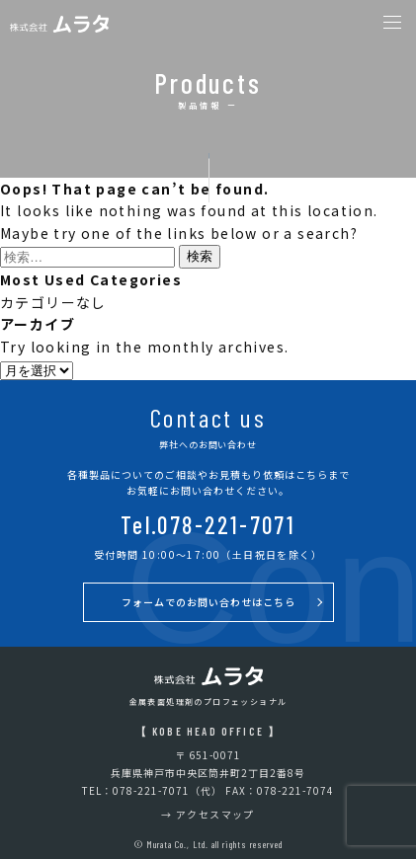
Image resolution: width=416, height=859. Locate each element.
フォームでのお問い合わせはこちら (208, 601)
